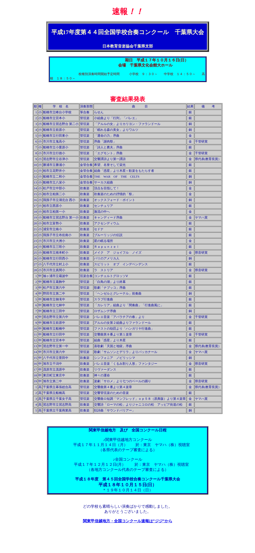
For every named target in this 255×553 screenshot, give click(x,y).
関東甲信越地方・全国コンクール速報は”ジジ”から (127, 521)
